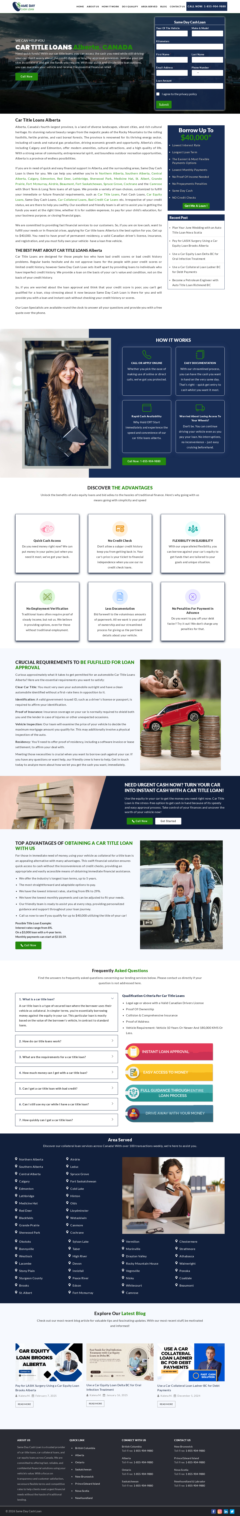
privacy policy (188, 93)
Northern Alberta (111, 172)
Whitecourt (134, 1285)
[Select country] (196, 72)
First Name (163, 53)
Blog (163, 6)
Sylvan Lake (81, 1241)
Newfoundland (84, 1497)
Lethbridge (80, 178)
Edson (77, 1285)
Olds (73, 1202)
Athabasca (186, 1255)
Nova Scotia (82, 1490)
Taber (76, 1248)
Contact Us (177, 6)
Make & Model (200, 27)
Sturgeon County (31, 1277)
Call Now (27, 76)
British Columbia (85, 1447)
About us (93, 6)
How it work (110, 6)
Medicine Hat (124, 178)
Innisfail (78, 1270)
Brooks (24, 1285)
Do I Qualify (130, 6)
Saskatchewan (83, 1468)
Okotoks (25, 1241)
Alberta (79, 1454)
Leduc (74, 1166)
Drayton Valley (136, 1255)
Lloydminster (79, 1210)
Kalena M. (24, 1395)
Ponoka (184, 1270)
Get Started (168, 820)
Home (80, 6)
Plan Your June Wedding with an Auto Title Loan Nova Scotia (48, 1387)
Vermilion (133, 1241)
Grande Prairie (29, 1224)
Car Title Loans (108, 193)
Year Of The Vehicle (168, 27)
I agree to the (179, 93)
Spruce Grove (113, 183)
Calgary (33, 178)
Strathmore (187, 1248)
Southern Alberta (137, 172)
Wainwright (187, 1263)
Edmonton (47, 178)
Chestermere (188, 1241)
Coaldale (185, 1277)
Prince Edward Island (87, 1483)
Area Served (149, 6)
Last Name (198, 53)
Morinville (133, 1248)
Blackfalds (26, 1217)
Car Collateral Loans (72, 199)
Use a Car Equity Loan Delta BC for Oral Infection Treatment (184, 1387)
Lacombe (25, 1263)
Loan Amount (164, 80)
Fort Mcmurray (36, 183)
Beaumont (67, 183)
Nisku (130, 1277)
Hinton (75, 1195)
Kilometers (162, 40)
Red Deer (64, 178)
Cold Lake (77, 1188)
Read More (24, 1403)
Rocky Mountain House (142, 1263)
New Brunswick (84, 1476)
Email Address (165, 66)
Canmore (76, 1224)
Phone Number (201, 66)
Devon (77, 1263)
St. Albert (142, 178)
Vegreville (133, 1270)
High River (80, 1255)
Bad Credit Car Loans (103, 199)
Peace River (81, 1277)
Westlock (25, 1255)
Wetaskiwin (78, 1217)
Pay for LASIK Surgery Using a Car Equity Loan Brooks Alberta (118, 1387)
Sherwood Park (101, 178)
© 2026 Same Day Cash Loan (23, 1510)
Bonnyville (26, 1248)
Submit (164, 104)
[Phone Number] (207, 72)
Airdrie (53, 183)
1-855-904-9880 (143, 1450)
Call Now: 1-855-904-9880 (207, 6)
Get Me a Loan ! (196, 205)
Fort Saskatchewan (89, 183)
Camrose (156, 183)
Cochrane (130, 183)
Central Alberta (30, 1173)
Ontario (79, 1461)
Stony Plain (27, 1270)
